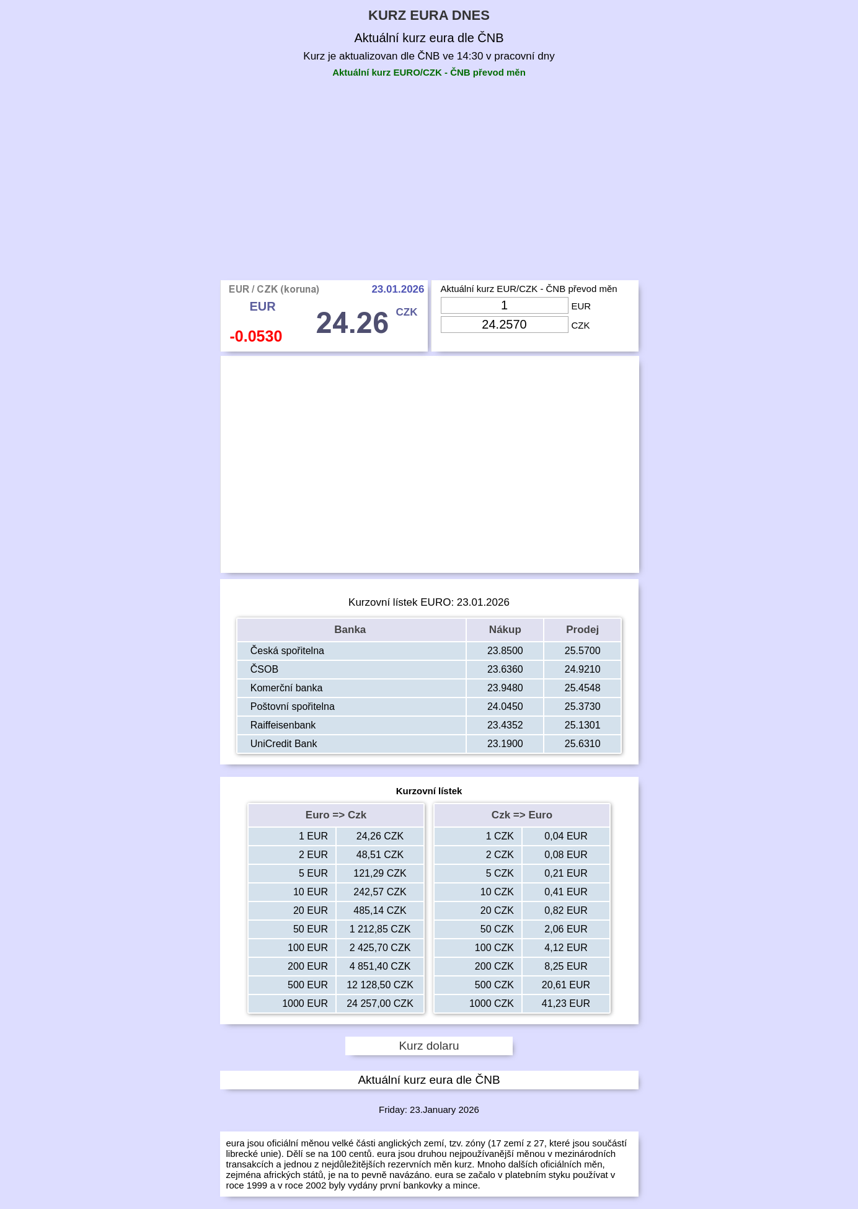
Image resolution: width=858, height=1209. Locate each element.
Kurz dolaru (429, 1045)
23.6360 (505, 669)
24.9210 (583, 669)
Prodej (582, 630)
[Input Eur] (504, 305)
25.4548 (583, 688)
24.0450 (505, 706)
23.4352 (505, 725)
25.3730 (583, 706)
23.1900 (505, 743)
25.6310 (583, 743)
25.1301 (583, 725)
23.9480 (505, 688)
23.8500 (505, 650)
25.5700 (583, 650)
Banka (351, 630)
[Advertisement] (429, 187)
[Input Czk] (504, 324)
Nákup (505, 630)
